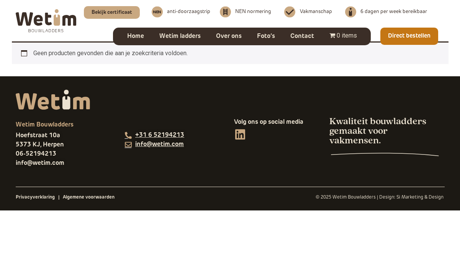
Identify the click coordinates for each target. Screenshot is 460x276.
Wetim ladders (180, 36)
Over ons (229, 36)
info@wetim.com (40, 163)
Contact (302, 36)
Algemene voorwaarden (89, 197)
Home (135, 36)
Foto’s (266, 36)
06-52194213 (36, 154)
